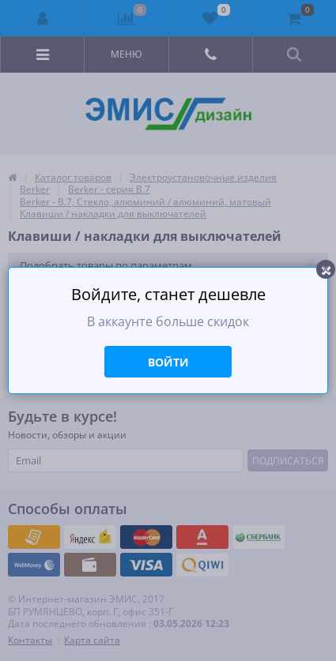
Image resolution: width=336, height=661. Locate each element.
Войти (168, 362)
